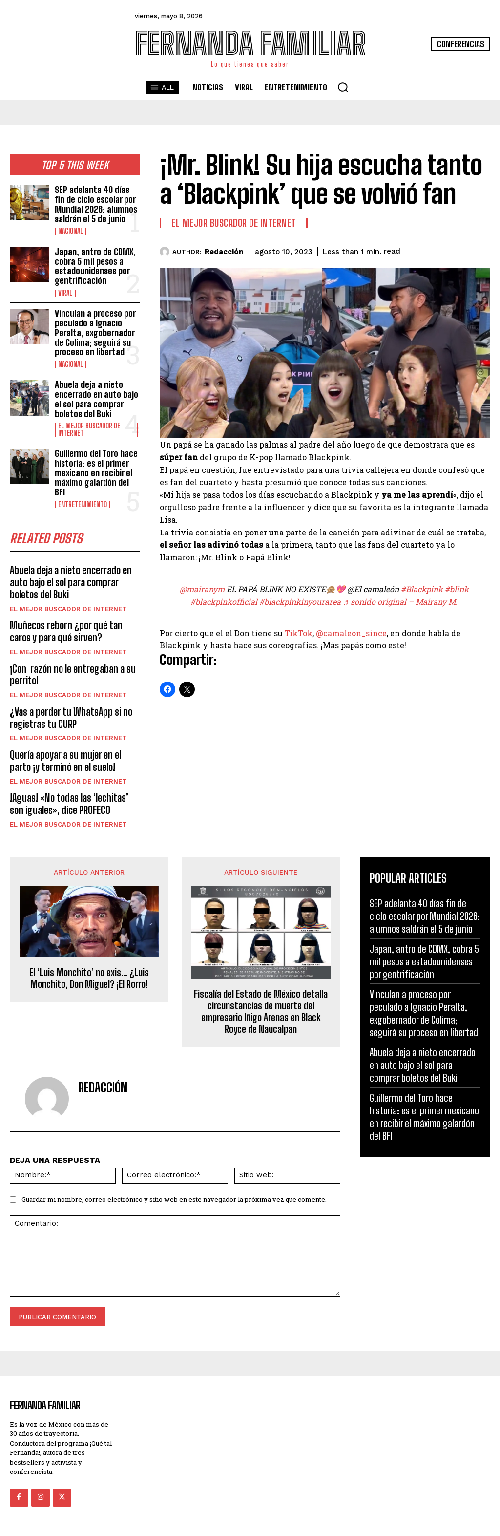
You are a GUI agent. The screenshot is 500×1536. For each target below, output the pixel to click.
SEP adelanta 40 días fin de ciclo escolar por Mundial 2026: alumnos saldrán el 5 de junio (97, 203)
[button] (342, 87)
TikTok (298, 633)
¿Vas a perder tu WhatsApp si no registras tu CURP (69, 701)
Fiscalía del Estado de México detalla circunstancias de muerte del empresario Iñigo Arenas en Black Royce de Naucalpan (261, 991)
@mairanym (202, 589)
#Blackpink (422, 589)
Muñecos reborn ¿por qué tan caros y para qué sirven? (74, 617)
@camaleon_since (351, 633)
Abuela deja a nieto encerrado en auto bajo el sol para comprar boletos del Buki (95, 390)
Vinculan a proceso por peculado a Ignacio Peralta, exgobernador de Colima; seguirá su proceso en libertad (94, 326)
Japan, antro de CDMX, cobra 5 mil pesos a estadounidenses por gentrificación (95, 262)
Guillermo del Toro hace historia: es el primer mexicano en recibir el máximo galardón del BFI (95, 461)
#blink (457, 589)
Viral (65, 288)
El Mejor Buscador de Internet (89, 420)
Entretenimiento (82, 492)
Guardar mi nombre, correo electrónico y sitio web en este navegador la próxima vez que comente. (174, 1180)
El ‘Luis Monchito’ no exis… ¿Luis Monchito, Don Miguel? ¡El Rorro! (89, 958)
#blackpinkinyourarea (300, 602)
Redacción (224, 251)
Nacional (70, 229)
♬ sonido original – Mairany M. (400, 602)
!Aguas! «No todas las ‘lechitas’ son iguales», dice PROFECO (67, 785)
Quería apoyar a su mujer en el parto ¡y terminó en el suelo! (74, 743)
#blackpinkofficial (223, 602)
